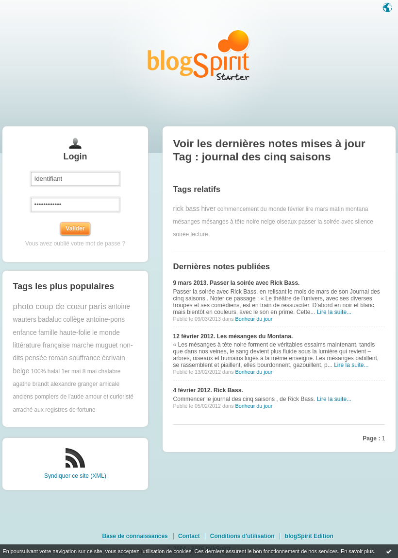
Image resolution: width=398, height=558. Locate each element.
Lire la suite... (334, 312)
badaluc (49, 319)
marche (82, 345)
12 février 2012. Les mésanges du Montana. (233, 336)
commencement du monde (251, 209)
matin (337, 209)
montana (357, 209)
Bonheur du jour (253, 319)
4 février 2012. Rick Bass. (208, 390)
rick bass (186, 208)
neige (268, 221)
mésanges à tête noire (230, 221)
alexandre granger (74, 384)
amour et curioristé (109, 396)
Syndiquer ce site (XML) (75, 475)
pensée (36, 358)
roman (58, 358)
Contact (189, 536)
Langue (388, 8)
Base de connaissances (134, 536)
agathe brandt (31, 384)
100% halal (45, 371)
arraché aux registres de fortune (54, 409)
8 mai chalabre (102, 371)
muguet (107, 345)
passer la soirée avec (325, 221)
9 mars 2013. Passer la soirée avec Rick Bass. (236, 282)
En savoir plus (357, 551)
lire (310, 209)
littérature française (41, 345)
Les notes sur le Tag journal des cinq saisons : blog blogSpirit (199, 54)
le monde (106, 332)
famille (48, 332)
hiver (208, 208)
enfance (25, 332)
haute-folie (74, 332)
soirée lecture (190, 234)
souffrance (84, 358)
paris (97, 306)
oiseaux (287, 221)
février (296, 209)
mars (321, 209)
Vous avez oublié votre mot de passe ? (75, 243)
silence (364, 221)
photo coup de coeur (50, 306)
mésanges (186, 221)
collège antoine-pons (94, 319)
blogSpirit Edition (309, 536)
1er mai (71, 371)
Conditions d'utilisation (242, 536)
